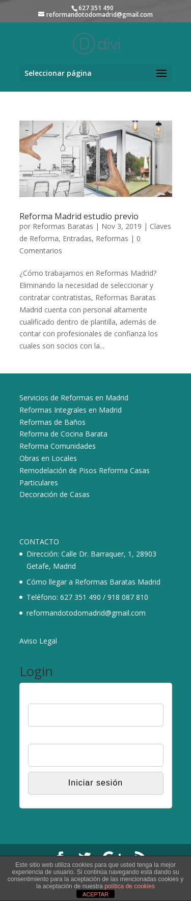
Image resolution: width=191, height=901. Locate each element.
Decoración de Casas (54, 494)
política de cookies (129, 886)
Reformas (112, 238)
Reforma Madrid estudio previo (79, 216)
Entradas (77, 238)
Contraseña (46, 737)
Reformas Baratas (63, 226)
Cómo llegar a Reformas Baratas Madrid (93, 582)
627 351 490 (80, 597)
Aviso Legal (38, 641)
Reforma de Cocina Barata (63, 434)
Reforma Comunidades (57, 446)
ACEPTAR (95, 894)
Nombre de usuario (58, 697)
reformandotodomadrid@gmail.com (86, 613)
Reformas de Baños (52, 422)
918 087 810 (127, 597)
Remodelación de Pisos (58, 470)
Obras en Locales (48, 458)
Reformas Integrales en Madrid (70, 410)
